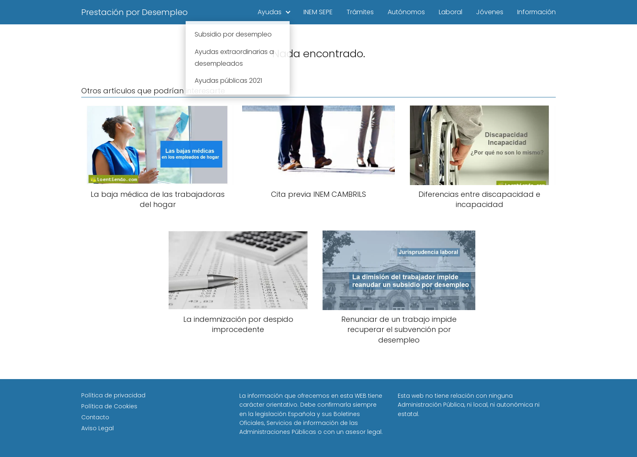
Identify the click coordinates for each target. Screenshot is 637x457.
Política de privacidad (113, 395)
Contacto (95, 417)
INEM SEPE (318, 12)
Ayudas (270, 12)
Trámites (360, 12)
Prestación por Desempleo (134, 12)
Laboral (450, 12)
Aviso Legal (97, 428)
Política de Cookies (109, 406)
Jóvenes (489, 12)
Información (536, 12)
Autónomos (406, 12)
